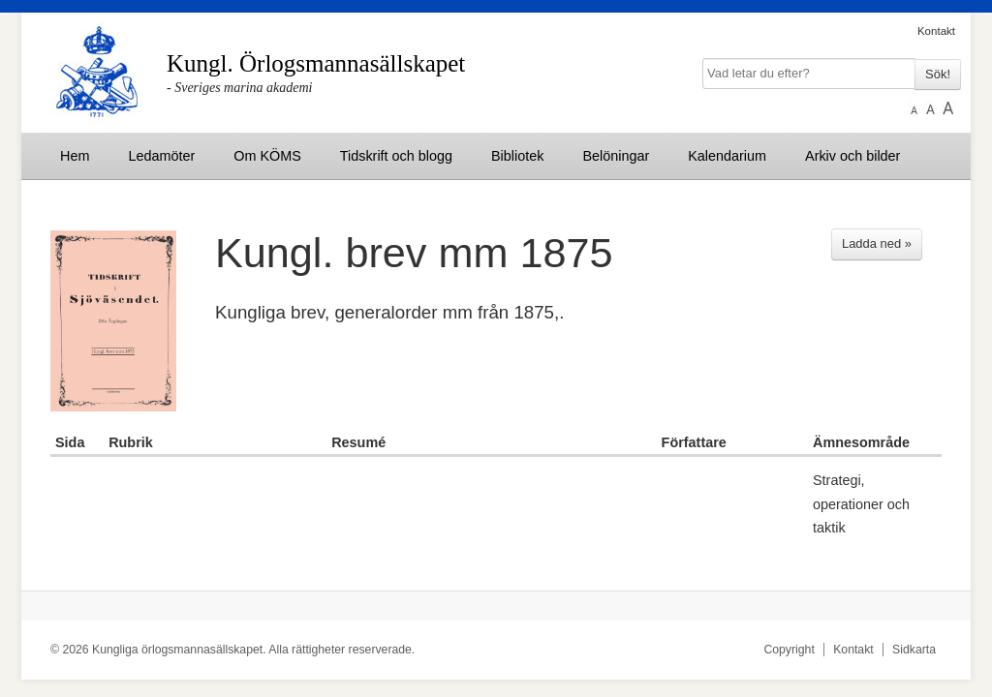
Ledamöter (161, 156)
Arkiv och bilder (852, 156)
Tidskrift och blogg (396, 156)
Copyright (788, 649)
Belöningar (615, 156)
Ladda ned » (877, 243)
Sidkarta (914, 649)
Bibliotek (517, 156)
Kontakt (936, 31)
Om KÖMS (267, 156)
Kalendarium (727, 156)
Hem (74, 156)
